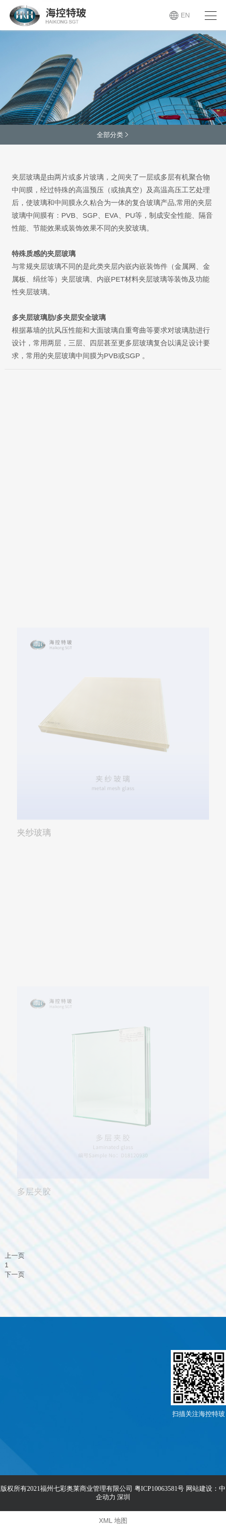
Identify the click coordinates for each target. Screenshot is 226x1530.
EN (185, 15)
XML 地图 (113, 1520)
